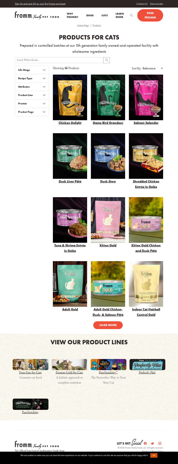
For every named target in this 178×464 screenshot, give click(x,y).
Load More (108, 325)
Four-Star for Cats (30, 373)
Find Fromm (150, 15)
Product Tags (25, 112)
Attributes (24, 86)
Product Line (25, 95)
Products (97, 25)
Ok (154, 455)
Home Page (83, 25)
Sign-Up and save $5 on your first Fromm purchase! (40, 3)
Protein (22, 103)
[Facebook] (145, 443)
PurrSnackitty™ (108, 373)
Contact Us (142, 3)
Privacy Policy (157, 451)
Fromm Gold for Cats (69, 373)
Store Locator (156, 3)
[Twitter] (153, 443)
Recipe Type (25, 78)
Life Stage (24, 70)
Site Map (146, 451)
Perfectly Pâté (147, 373)
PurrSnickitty (30, 412)
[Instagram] (159, 443)
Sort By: (136, 68)
